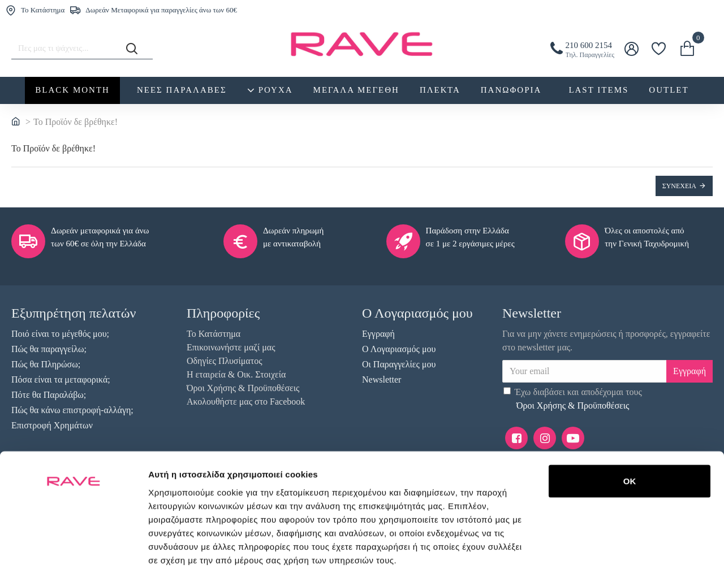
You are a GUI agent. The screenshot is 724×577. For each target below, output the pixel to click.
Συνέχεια (679, 186)
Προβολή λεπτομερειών (196, 554)
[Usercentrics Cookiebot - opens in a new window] (73, 554)
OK (629, 413)
